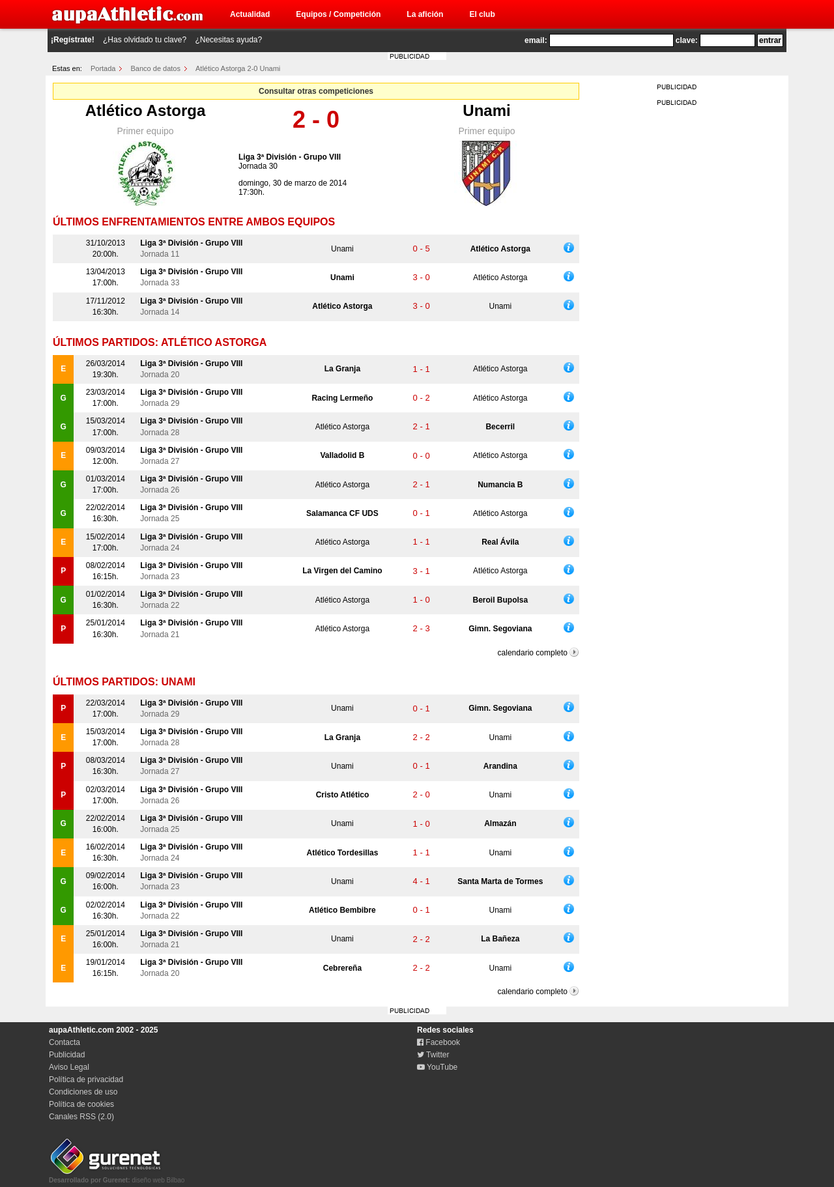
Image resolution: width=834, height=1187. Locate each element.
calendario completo (533, 652)
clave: (687, 40)
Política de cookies (81, 1104)
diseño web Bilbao (116, 1176)
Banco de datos (155, 68)
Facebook (438, 1042)
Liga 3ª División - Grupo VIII (289, 157)
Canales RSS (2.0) (81, 1116)
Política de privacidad (86, 1079)
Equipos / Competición (338, 14)
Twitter (433, 1054)
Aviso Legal (69, 1067)
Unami (486, 110)
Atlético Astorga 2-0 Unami (237, 68)
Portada (103, 68)
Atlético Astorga (145, 110)
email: (536, 40)
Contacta (64, 1042)
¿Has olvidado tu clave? (144, 39)
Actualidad (250, 14)
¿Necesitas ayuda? (228, 39)
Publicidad (67, 1054)
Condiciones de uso (83, 1091)
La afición (425, 14)
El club (482, 14)
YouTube (437, 1067)
